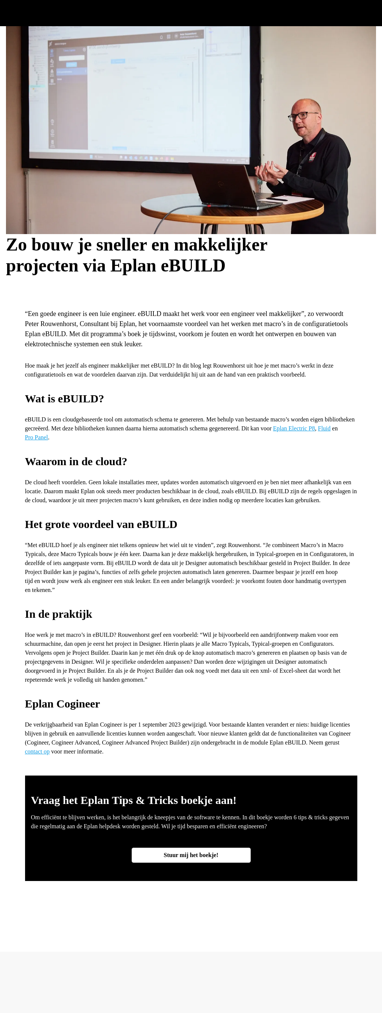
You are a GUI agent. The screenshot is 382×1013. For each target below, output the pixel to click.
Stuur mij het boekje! (191, 855)
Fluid (324, 428)
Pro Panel (36, 437)
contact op (37, 751)
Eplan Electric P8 (294, 428)
